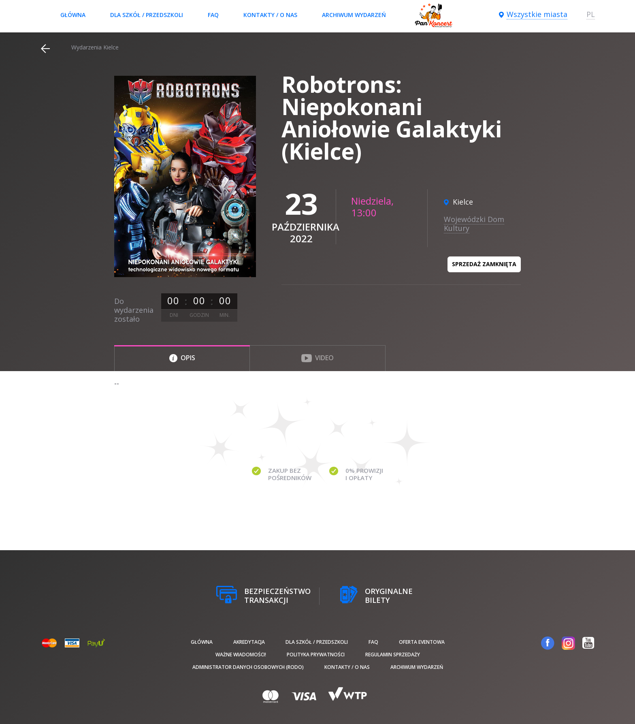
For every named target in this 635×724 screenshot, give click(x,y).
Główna (72, 15)
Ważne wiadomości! (240, 654)
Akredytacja (249, 642)
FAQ (213, 15)
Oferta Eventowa (422, 642)
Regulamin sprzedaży (392, 654)
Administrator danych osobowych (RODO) (248, 667)
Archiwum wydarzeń (354, 15)
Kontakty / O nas (270, 15)
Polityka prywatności (316, 654)
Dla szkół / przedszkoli (146, 15)
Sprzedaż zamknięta (484, 264)
